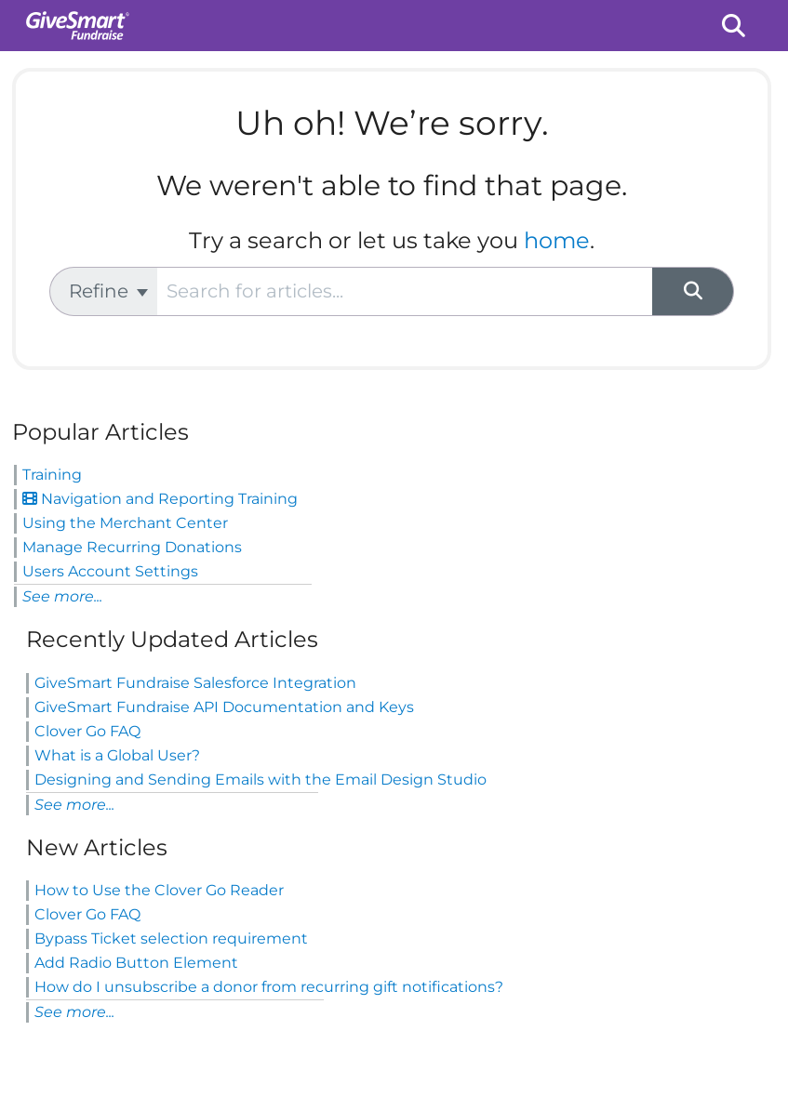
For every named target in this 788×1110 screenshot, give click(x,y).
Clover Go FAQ (87, 731)
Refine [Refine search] (108, 291)
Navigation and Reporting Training (160, 499)
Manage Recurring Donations (132, 547)
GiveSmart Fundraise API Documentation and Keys (224, 707)
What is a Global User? (117, 755)
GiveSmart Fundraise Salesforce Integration (195, 683)
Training (52, 474)
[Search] (693, 291)
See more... (62, 596)
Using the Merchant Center (125, 523)
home (557, 240)
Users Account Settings (110, 571)
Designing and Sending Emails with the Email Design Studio (260, 779)
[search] (404, 291)
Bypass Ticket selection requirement (171, 938)
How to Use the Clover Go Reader (159, 890)
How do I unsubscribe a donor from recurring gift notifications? (268, 987)
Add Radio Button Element (136, 962)
